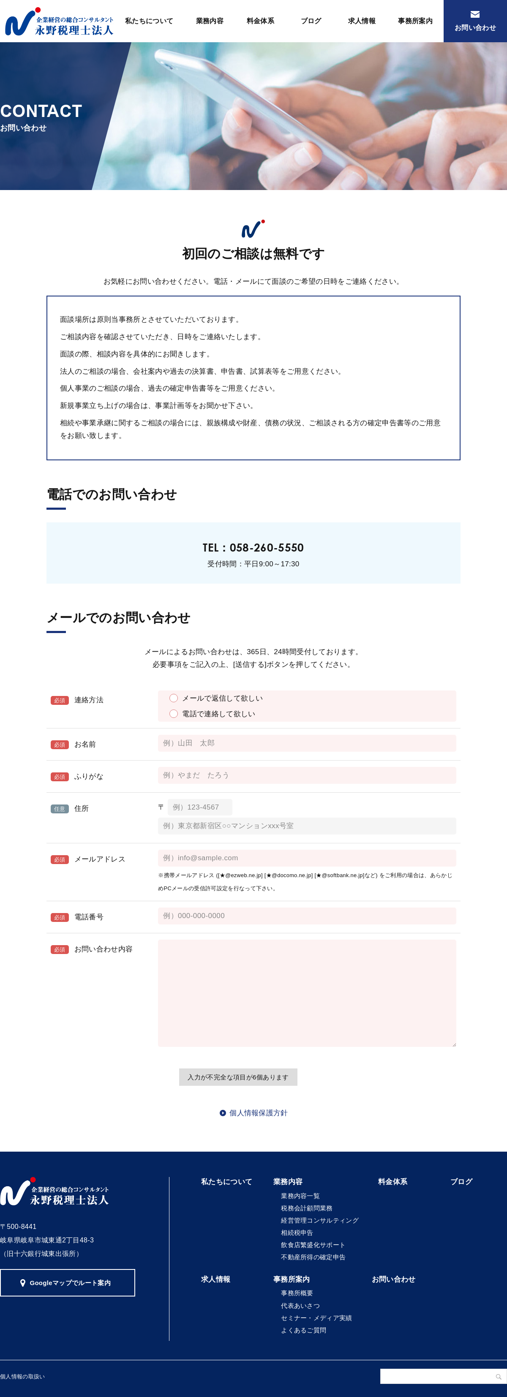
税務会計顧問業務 (307, 1208)
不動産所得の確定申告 (313, 1257)
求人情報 (362, 20)
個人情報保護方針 (258, 1113)
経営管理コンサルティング (320, 1220)
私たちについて (149, 20)
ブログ (311, 20)
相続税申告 (297, 1232)
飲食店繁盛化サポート (313, 1244)
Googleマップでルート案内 (70, 1282)
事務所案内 (415, 20)
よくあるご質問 (303, 1330)
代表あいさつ (300, 1305)
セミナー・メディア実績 (316, 1317)
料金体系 (260, 20)
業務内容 (210, 20)
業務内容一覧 (300, 1195)
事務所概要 (297, 1292)
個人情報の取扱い (22, 1376)
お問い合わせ (475, 27)
